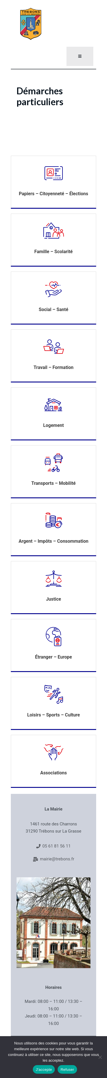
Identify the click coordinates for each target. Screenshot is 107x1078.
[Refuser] (100, 1057)
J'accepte (44, 1069)
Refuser (67, 1069)
